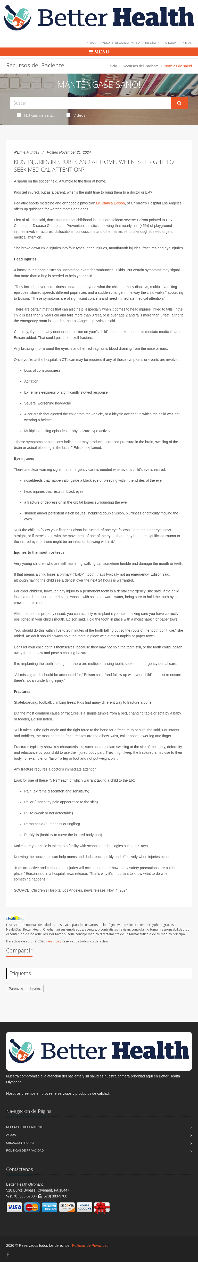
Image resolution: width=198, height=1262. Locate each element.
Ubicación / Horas (20, 1142)
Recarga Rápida (127, 42)
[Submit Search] (179, 103)
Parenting (16, 988)
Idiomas (90, 42)
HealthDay (53, 941)
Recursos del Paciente (141, 66)
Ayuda (105, 42)
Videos (76, 115)
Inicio (113, 66)
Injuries (35, 988)
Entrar (186, 42)
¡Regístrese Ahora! (160, 42)
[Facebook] (8, 1254)
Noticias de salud (35, 115)
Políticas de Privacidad (25, 1150)
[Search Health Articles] (90, 103)
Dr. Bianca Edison (110, 203)
